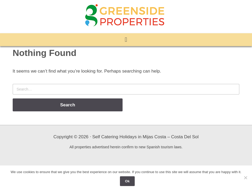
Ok (127, 181)
